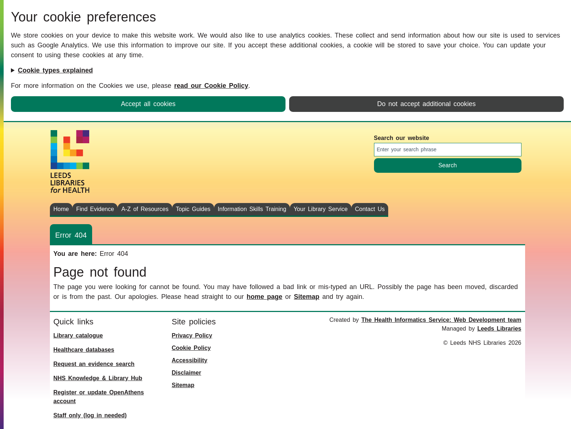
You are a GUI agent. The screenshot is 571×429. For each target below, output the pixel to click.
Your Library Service (321, 209)
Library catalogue (78, 335)
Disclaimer (186, 373)
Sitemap (306, 296)
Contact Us (370, 209)
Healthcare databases (84, 350)
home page (264, 296)
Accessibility (190, 360)
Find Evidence (95, 209)
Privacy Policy (192, 335)
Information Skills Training (252, 209)
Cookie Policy (191, 348)
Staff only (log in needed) (90, 415)
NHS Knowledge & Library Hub (98, 378)
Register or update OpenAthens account (99, 396)
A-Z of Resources (145, 209)
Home (61, 209)
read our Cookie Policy (211, 85)
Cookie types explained (55, 70)
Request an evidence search (94, 364)
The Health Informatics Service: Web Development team (441, 320)
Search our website (401, 138)
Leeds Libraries (499, 328)
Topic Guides (193, 209)
